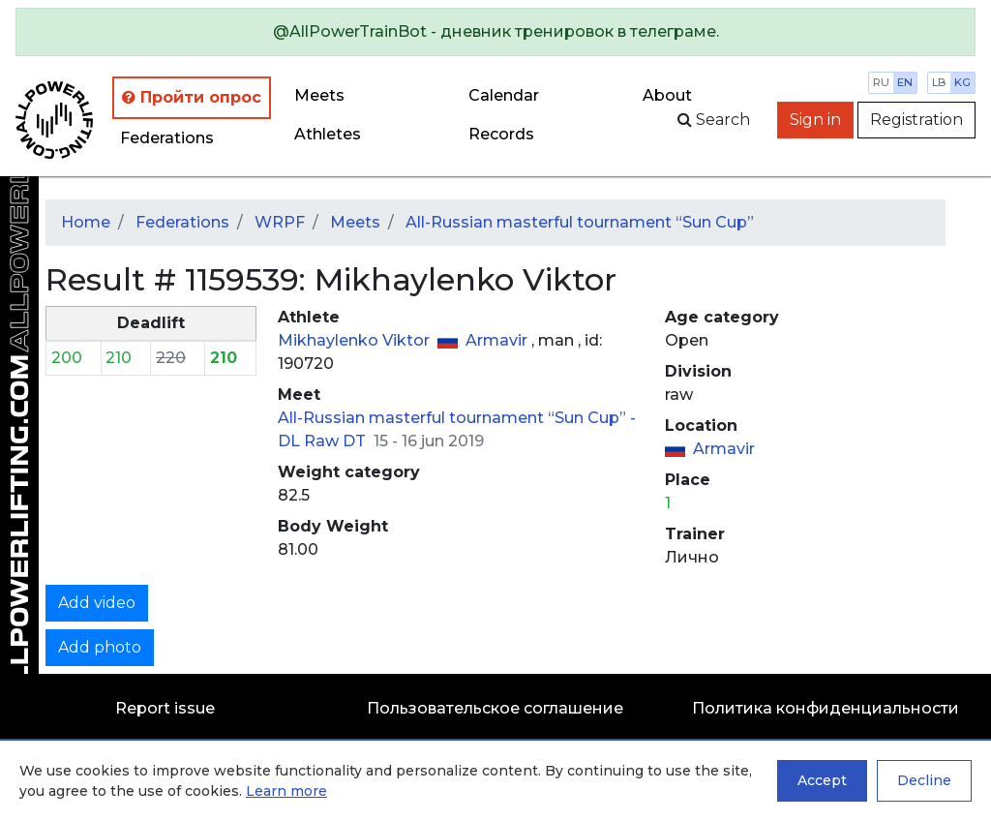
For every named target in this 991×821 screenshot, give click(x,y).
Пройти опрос (191, 97)
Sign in (815, 119)
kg (962, 82)
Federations (167, 138)
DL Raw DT (324, 441)
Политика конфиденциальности (825, 708)
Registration (916, 119)
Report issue (165, 708)
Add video (96, 602)
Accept (822, 780)
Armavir (498, 340)
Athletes (327, 134)
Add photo (99, 647)
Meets (319, 95)
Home (85, 222)
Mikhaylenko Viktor (356, 340)
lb (939, 82)
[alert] (495, 32)
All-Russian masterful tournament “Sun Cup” (579, 222)
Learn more (286, 791)
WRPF (280, 222)
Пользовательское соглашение (495, 708)
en (905, 82)
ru (881, 82)
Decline (924, 780)
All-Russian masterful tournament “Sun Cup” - (457, 418)
